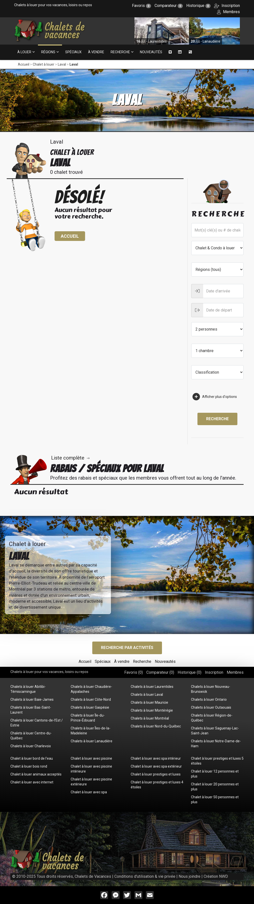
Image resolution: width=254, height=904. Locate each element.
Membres (228, 11)
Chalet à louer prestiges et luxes (156, 774)
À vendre (96, 52)
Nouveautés (151, 52)
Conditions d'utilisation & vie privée (144, 876)
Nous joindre (189, 876)
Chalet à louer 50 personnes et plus (215, 799)
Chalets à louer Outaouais (211, 707)
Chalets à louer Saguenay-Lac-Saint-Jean (215, 730)
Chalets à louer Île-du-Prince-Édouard (88, 717)
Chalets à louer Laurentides (152, 687)
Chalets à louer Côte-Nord (91, 699)
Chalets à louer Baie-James (32, 699)
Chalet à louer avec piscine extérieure (91, 781)
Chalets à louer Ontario (209, 699)
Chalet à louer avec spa (89, 792)
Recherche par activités (127, 647)
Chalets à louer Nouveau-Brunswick (210, 689)
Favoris (141, 5)
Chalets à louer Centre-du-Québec (31, 735)
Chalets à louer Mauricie (149, 702)
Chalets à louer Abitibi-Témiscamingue (28, 689)
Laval (62, 64)
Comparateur (169, 5)
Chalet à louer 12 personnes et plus (215, 773)
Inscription (227, 5)
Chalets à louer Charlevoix (30, 746)
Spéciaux (73, 52)
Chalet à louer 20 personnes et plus (215, 786)
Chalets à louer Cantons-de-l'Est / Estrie (36, 722)
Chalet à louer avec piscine (91, 758)
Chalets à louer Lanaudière (91, 741)
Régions (48, 52)
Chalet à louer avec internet (31, 782)
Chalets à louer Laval (147, 695)
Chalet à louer (43, 64)
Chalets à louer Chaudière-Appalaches (91, 689)
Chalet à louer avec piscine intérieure (91, 768)
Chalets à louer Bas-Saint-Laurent (30, 709)
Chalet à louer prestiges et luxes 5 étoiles (217, 760)
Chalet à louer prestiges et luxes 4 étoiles (157, 784)
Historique (198, 5)
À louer (24, 52)
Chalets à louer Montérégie (152, 710)
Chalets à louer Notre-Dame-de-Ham (216, 743)
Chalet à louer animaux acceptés (36, 774)
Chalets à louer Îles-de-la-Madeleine (90, 730)
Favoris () (133, 672)
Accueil (23, 64)
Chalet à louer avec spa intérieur (156, 758)
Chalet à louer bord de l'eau (31, 758)
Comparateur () (160, 672)
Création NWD (216, 876)
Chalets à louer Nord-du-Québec (156, 726)
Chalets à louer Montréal (150, 718)
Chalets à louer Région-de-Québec (211, 717)
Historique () (189, 672)
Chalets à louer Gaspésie (90, 707)
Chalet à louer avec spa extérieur (156, 766)
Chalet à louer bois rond (28, 766)
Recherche (120, 52)
